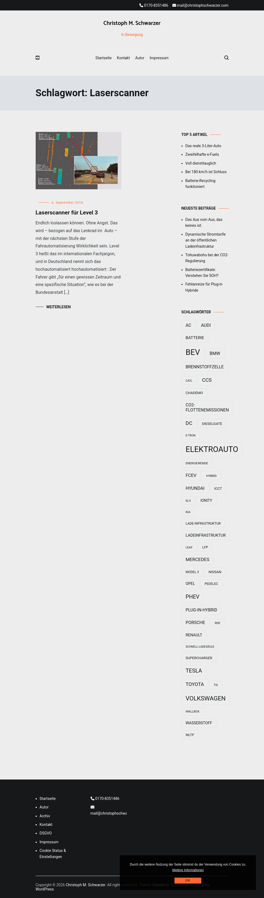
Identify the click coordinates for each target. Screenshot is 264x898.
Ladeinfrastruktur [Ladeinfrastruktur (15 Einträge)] (206, 535)
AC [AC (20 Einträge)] (188, 325)
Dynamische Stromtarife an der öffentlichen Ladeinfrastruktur (205, 240)
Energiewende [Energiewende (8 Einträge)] (197, 463)
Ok (188, 880)
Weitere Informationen (188, 870)
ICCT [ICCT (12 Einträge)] (218, 488)
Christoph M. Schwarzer (132, 23)
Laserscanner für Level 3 (67, 212)
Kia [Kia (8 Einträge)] (188, 512)
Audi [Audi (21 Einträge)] (206, 325)
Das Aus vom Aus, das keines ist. (203, 222)
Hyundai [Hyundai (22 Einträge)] (195, 488)
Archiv (45, 816)
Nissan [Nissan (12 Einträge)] (215, 572)
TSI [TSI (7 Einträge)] (216, 685)
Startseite (103, 58)
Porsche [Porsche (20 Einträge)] (195, 622)
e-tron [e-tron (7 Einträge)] (191, 435)
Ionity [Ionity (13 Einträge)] (206, 500)
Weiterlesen (58, 307)
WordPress (45, 889)
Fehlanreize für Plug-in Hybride (203, 287)
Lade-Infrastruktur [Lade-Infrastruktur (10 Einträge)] (203, 523)
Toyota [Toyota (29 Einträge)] (195, 684)
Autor (139, 58)
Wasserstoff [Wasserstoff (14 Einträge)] (199, 723)
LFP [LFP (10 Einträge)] (205, 547)
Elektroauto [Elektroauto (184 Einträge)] (212, 449)
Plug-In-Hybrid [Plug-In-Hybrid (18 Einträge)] (201, 610)
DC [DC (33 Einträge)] (189, 423)
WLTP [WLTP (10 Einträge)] (190, 735)
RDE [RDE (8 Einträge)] (217, 623)
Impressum (159, 58)
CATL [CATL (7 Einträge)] (189, 381)
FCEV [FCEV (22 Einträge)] (191, 475)
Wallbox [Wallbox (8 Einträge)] (192, 711)
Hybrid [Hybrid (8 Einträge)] (211, 476)
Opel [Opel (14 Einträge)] (190, 583)
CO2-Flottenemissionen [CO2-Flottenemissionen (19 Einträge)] (207, 407)
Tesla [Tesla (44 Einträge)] (194, 670)
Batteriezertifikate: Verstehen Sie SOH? (202, 273)
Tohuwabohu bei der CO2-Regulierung (206, 258)
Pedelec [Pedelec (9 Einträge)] (211, 584)
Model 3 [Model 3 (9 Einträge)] (192, 572)
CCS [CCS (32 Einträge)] (207, 380)
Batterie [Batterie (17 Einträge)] (195, 337)
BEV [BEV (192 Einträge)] (193, 352)
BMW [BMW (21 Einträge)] (215, 353)
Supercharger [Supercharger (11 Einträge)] (199, 658)
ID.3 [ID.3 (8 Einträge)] (188, 501)
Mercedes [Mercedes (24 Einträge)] (198, 559)
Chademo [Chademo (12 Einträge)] (194, 393)
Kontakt (123, 58)
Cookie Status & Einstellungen (53, 853)
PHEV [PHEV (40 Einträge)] (192, 596)
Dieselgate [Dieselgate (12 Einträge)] (212, 423)
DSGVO (46, 833)
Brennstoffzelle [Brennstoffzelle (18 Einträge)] (205, 366)
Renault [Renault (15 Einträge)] (194, 635)
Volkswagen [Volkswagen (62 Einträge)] (206, 698)
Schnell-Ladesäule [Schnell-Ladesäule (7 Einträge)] (200, 646)
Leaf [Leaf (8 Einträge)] (189, 547)
